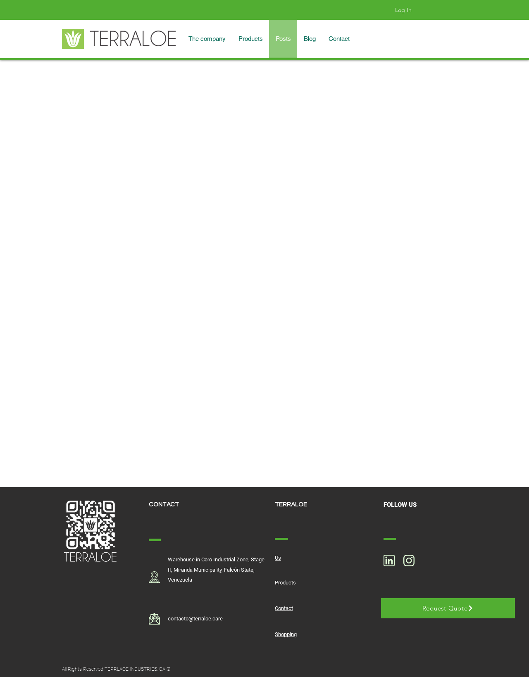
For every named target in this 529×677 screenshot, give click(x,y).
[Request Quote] (448, 608)
